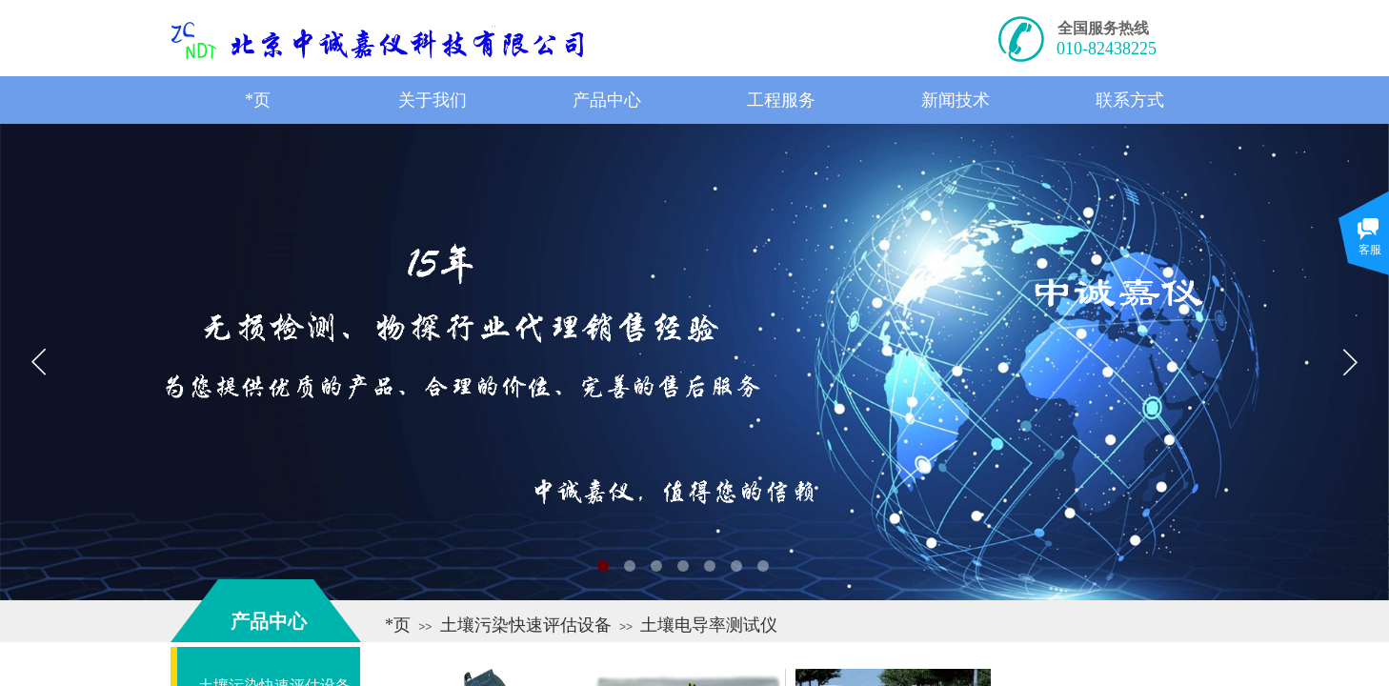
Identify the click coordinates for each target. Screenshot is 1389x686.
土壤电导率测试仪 (708, 625)
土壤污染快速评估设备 (526, 625)
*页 (398, 625)
